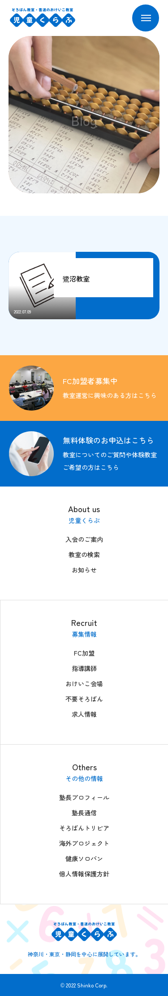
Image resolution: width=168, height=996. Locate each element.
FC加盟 (84, 653)
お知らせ (84, 570)
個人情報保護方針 (84, 874)
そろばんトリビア (84, 828)
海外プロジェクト (84, 843)
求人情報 (84, 714)
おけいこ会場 (84, 683)
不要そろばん (84, 699)
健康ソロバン (84, 858)
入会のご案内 (84, 539)
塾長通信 (84, 812)
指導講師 (84, 668)
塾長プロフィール (84, 797)
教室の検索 (84, 554)
